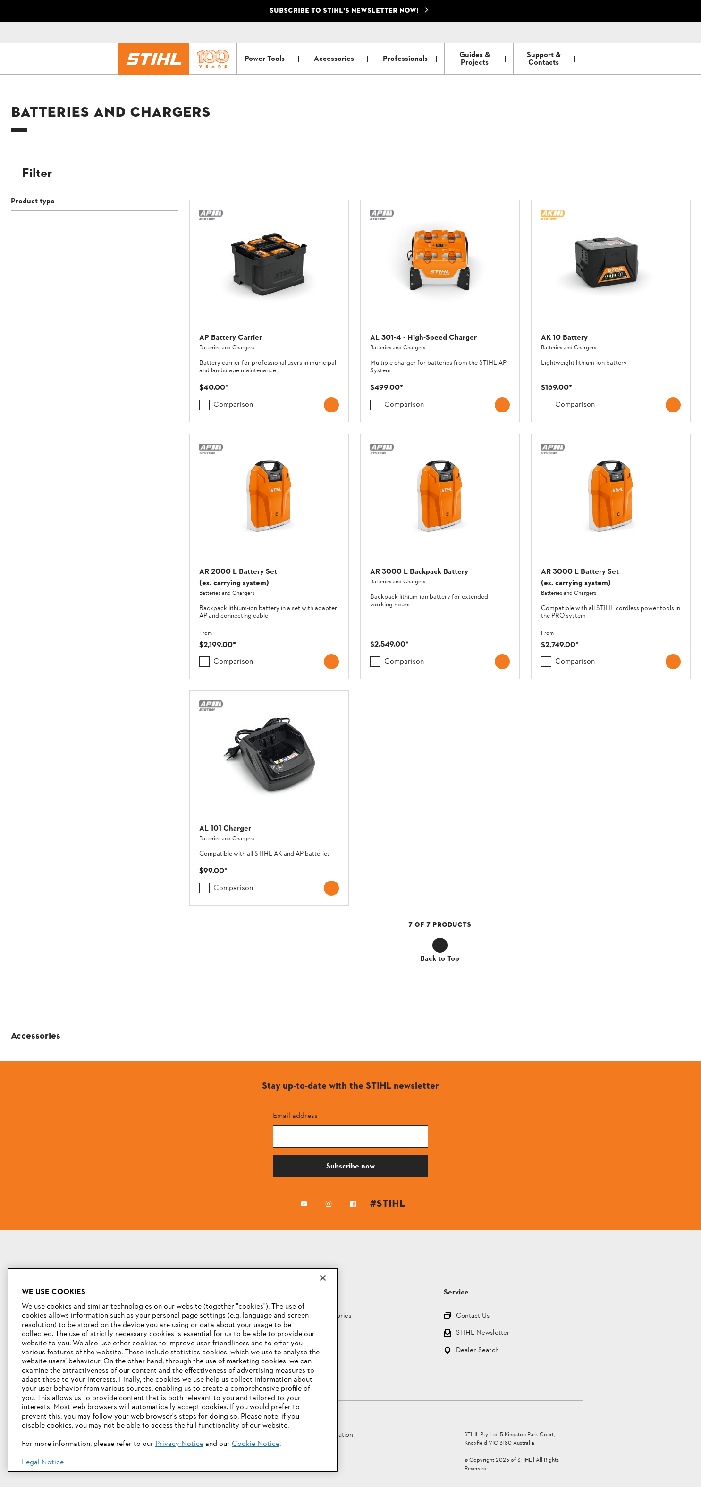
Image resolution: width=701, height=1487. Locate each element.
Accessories (342, 59)
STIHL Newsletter (483, 1333)
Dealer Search (477, 1351)
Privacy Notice (179, 1444)
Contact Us (473, 1316)
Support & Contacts (552, 59)
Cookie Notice (255, 1444)
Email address (295, 1115)
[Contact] (535, 33)
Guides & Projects (483, 59)
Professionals (411, 59)
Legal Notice (43, 1462)
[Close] (322, 1278)
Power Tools (273, 59)
